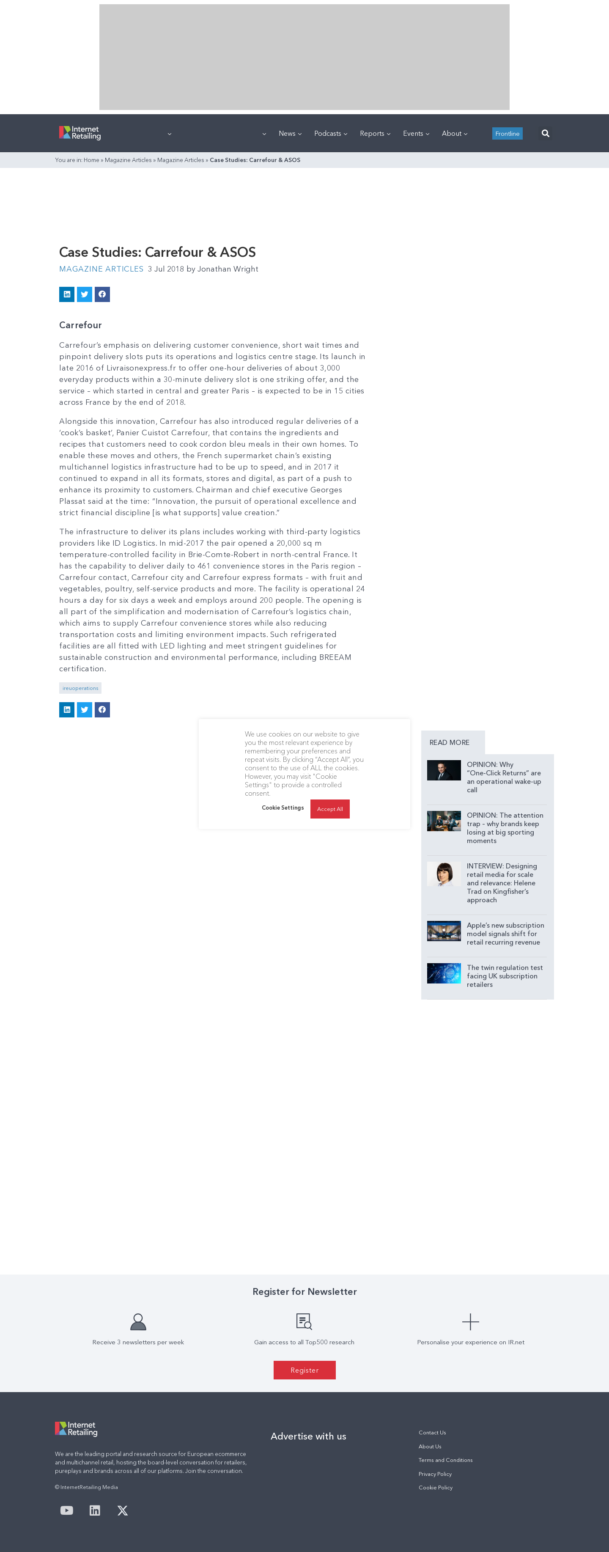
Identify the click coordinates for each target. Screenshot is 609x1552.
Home (91, 160)
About (454, 133)
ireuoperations (80, 688)
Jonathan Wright (222, 269)
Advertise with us (308, 1436)
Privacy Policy (435, 1474)
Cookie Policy (436, 1487)
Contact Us (432, 1432)
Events (416, 133)
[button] (545, 133)
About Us (430, 1446)
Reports (375, 133)
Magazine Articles (128, 160)
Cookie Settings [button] (283, 807)
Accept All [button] (330, 808)
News (290, 133)
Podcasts (330, 133)
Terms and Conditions (446, 1460)
